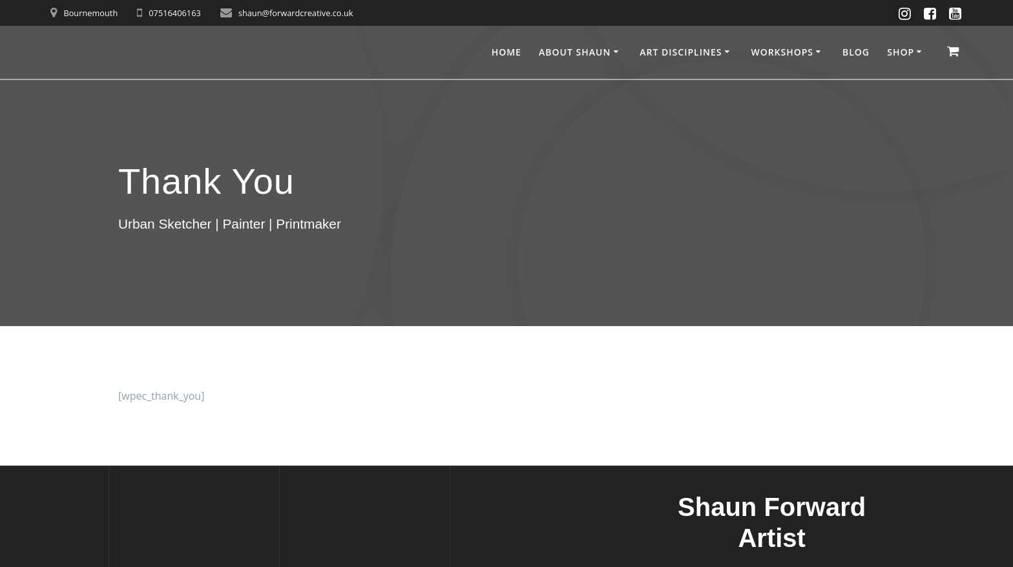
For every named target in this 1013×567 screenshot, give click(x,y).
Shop (900, 52)
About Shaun (575, 52)
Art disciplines (681, 52)
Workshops (782, 52)
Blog (856, 52)
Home (506, 52)
